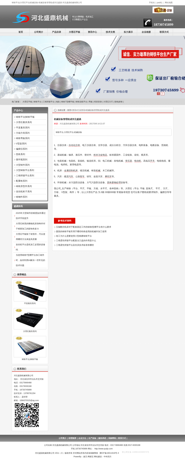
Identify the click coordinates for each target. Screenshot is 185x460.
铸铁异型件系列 (24, 186)
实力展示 (128, 32)
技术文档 (110, 32)
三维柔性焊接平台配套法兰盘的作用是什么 (76, 240)
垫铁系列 (20, 154)
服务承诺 (102, 438)
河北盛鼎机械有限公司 (69, 124)
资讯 (74, 110)
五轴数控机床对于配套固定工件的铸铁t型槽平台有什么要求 (83, 227)
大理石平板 (74, 32)
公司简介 (38, 32)
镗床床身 (98, 102)
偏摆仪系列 (21, 149)
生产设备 (92, 438)
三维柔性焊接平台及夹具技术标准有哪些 (75, 245)
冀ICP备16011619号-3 (109, 453)
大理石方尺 (108, 102)
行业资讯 (81, 110)
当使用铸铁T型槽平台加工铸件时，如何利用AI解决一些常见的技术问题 (30, 260)
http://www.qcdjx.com (104, 449)
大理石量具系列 (24, 122)
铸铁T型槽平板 (67, 102)
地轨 (58, 102)
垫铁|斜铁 (118, 102)
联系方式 (164, 32)
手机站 (152, 2)
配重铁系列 (21, 181)
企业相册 (146, 32)
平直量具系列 (23, 127)
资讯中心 (92, 32)
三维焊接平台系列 (25, 175)
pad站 (159, 2)
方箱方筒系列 (23, 133)
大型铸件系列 (23, 165)
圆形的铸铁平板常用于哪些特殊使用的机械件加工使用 (81, 231)
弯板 (91, 102)
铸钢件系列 (21, 197)
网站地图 (169, 2)
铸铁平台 (37, 102)
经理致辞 (72, 438)
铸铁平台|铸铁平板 (25, 117)
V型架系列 (21, 143)
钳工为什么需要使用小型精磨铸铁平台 (74, 236)
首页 (20, 32)
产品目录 (56, 32)
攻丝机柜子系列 (24, 191)
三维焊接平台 (48, 102)
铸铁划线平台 (81, 102)
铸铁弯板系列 (23, 138)
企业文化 (82, 438)
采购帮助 (112, 438)
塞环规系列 (21, 159)
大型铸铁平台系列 (25, 170)
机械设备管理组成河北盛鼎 (97, 110)
